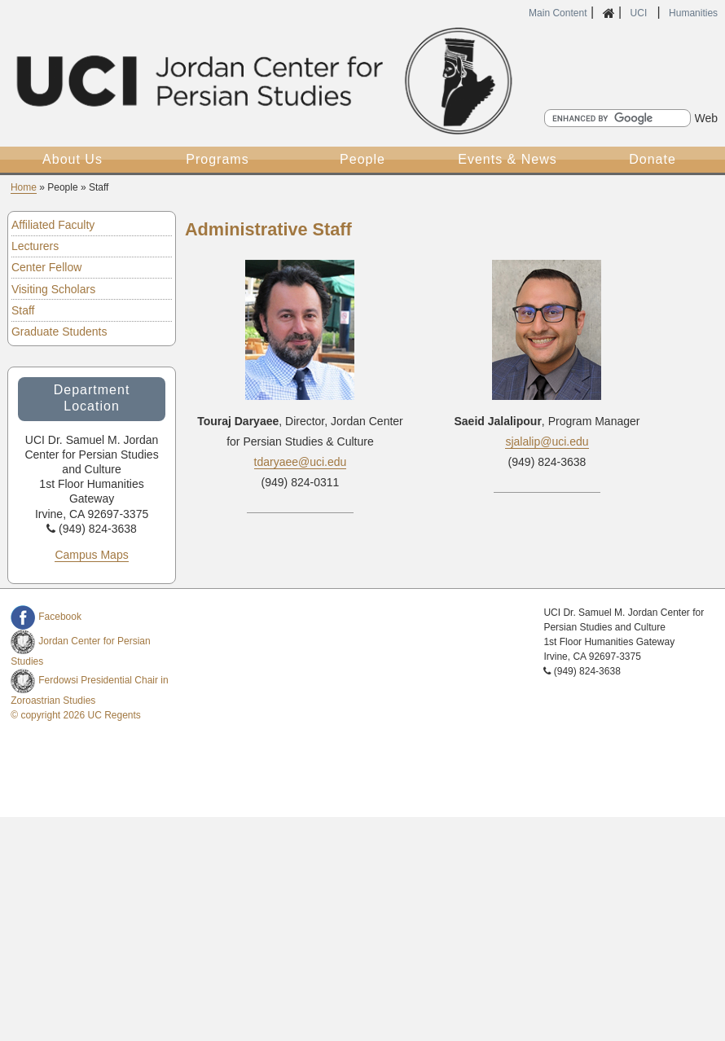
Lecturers (35, 246)
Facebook (46, 616)
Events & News (507, 159)
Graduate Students (59, 331)
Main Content (558, 13)
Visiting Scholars (53, 289)
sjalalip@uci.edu (546, 441)
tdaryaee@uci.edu (300, 461)
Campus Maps (91, 554)
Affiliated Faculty (52, 224)
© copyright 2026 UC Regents (76, 715)
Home (24, 187)
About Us (72, 159)
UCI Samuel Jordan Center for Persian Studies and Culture (261, 80)
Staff (23, 310)
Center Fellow (46, 267)
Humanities (693, 13)
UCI (640, 13)
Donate (652, 159)
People (362, 159)
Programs (217, 159)
